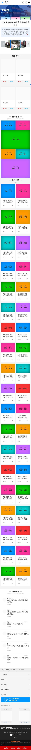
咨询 (11, 81)
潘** (8, 644)
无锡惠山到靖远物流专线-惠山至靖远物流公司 (22, 559)
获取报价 (25, 748)
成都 (25, 742)
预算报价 (20, 75)
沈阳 (13, 742)
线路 (21, 732)
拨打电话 (6, 748)
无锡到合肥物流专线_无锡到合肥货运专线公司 (8, 228)
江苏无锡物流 (14, 670)
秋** (8, 622)
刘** (8, 656)
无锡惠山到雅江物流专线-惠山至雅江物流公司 (8, 478)
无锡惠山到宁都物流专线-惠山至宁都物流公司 (22, 580)
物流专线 (25, 732)
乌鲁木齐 (16, 742)
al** (8, 598)
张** (8, 610)
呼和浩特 (9, 742)
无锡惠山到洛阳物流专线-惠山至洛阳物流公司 (22, 478)
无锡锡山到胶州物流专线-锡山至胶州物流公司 (22, 519)
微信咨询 (12, 748)
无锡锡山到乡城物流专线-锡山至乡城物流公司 (8, 458)
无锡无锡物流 (21, 669)
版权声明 (6, 732)
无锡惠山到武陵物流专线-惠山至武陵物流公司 (8, 559)
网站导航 (15, 732)
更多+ (4, 744)
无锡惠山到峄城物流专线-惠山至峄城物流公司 (8, 498)
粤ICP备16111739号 (16, 734)
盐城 (15, 18)
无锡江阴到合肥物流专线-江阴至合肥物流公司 (22, 228)
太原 (6, 742)
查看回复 (9, 604)
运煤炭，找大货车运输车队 (15, 624)
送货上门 (20, 102)
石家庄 (2, 742)
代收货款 (5, 102)
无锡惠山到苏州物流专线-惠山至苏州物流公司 (8, 253)
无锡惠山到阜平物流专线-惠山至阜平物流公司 (22, 275)
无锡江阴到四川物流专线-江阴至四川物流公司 (22, 417)
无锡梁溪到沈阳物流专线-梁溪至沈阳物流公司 (22, 253)
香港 (27, 742)
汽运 (19, 732)
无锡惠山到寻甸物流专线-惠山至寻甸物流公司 (8, 356)
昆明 (20, 742)
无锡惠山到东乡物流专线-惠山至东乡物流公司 (22, 336)
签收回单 (5, 75)
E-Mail (18, 748)
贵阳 (22, 742)
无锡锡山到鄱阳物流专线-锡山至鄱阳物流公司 (22, 539)
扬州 (25, 18)
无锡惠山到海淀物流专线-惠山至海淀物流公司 (22, 376)
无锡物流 (7, 670)
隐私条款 (11, 732)
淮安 (6, 18)
